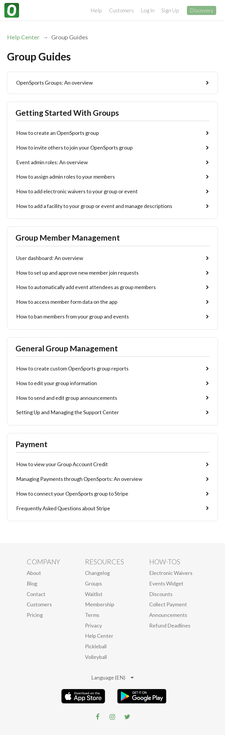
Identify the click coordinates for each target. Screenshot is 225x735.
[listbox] (112, 678)
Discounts (161, 594)
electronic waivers (170, 573)
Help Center (23, 37)
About (34, 573)
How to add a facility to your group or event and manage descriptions (112, 206)
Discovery (201, 10)
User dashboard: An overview (112, 258)
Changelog (97, 573)
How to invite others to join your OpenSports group (112, 147)
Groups (93, 583)
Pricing (35, 615)
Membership (99, 604)
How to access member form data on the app (112, 301)
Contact (36, 594)
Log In (147, 10)
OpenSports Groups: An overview (112, 82)
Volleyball (96, 657)
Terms (92, 615)
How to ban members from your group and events (112, 316)
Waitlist (94, 594)
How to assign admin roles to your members (112, 176)
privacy (93, 625)
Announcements (168, 615)
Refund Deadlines (169, 625)
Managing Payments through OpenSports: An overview (112, 479)
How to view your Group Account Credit (112, 464)
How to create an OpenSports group (112, 133)
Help (96, 10)
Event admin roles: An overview (112, 162)
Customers (121, 10)
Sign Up (170, 10)
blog (32, 583)
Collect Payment (168, 604)
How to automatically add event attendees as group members (112, 287)
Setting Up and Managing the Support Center (112, 412)
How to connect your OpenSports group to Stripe (112, 493)
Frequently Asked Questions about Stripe (112, 508)
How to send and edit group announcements (112, 398)
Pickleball (96, 646)
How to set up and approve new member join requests (112, 272)
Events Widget (166, 583)
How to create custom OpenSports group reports (112, 368)
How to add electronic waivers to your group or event (112, 191)
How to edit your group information (112, 383)
